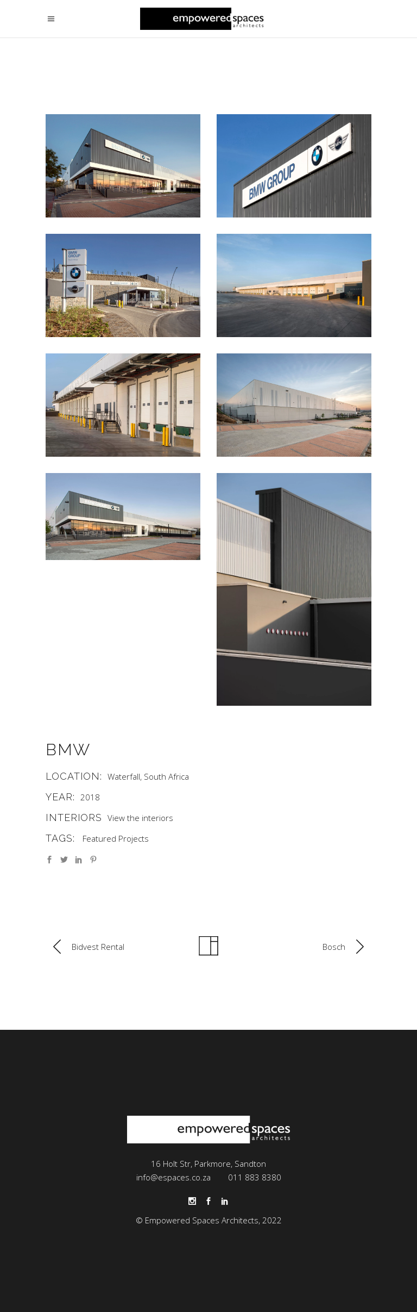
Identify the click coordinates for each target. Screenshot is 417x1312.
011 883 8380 (254, 1177)
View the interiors (140, 817)
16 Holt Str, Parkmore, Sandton (208, 1163)
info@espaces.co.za (173, 1177)
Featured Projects (116, 838)
